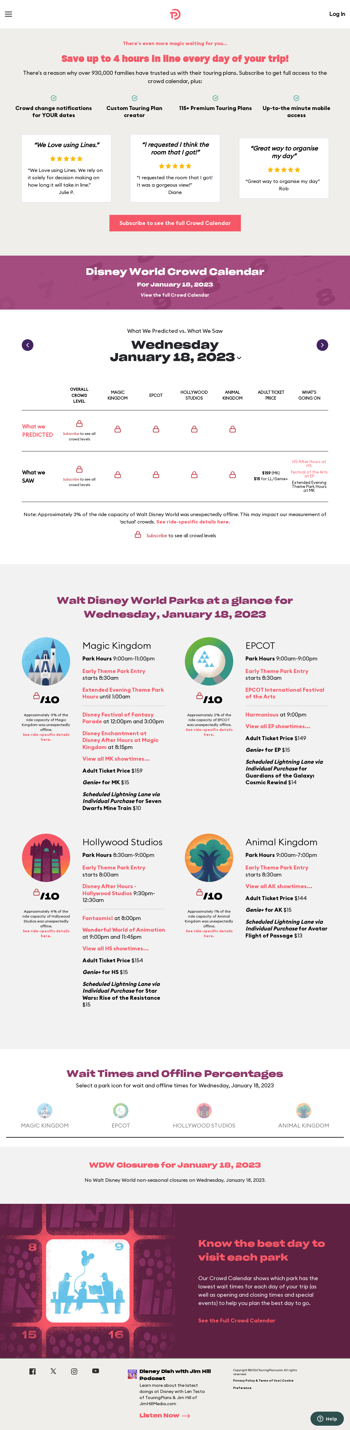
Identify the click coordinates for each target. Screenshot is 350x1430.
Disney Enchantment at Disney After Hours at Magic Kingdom (120, 740)
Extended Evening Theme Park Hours (309, 484)
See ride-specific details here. (193, 522)
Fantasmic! (97, 918)
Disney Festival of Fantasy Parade (118, 718)
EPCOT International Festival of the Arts (284, 693)
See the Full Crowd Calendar (237, 1320)
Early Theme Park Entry (113, 671)
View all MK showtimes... (116, 758)
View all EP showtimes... (277, 726)
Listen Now (166, 1416)
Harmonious (262, 714)
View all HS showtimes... (115, 948)
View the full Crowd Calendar (175, 295)
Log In (337, 13)
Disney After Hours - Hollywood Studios (109, 890)
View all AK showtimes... (278, 886)
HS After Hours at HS (309, 463)
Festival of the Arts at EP (309, 474)
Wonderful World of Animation (123, 929)
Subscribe (71, 433)
